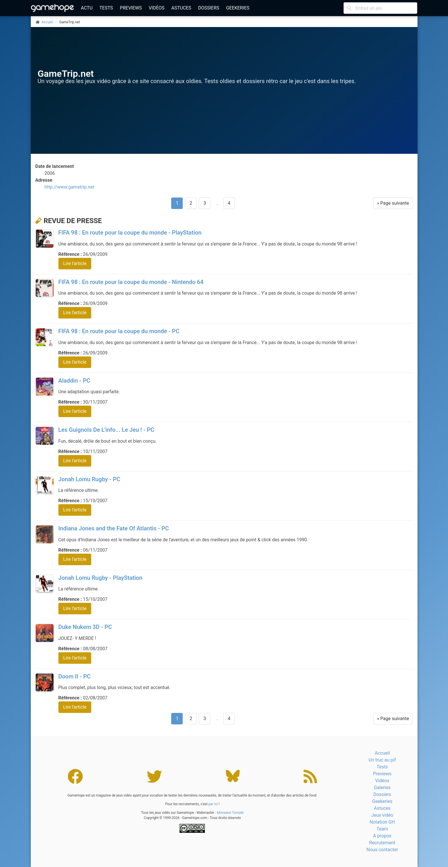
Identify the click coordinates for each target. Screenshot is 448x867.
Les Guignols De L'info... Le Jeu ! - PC (106, 429)
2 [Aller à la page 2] (191, 203)
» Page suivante (393, 203)
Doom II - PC (74, 676)
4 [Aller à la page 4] (229, 203)
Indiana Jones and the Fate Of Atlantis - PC (113, 528)
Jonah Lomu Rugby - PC (89, 479)
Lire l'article (75, 263)
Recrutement (382, 842)
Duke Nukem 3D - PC (85, 627)
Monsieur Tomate (230, 813)
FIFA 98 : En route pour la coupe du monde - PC (119, 331)
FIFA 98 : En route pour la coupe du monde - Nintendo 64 (131, 282)
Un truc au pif (382, 760)
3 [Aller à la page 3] (204, 203)
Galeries (382, 787)
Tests (106, 8)
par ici (213, 804)
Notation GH (382, 822)
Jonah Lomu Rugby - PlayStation (100, 577)
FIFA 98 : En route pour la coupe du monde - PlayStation (130, 232)
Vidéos (157, 8)
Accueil (382, 753)
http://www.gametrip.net (69, 187)
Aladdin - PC (74, 380)
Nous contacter (382, 849)
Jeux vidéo (382, 815)
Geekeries (237, 8)
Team (382, 829)
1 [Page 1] (177, 203)
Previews (131, 8)
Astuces (181, 8)
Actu (86, 8)
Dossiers (208, 8)
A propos (382, 836)
